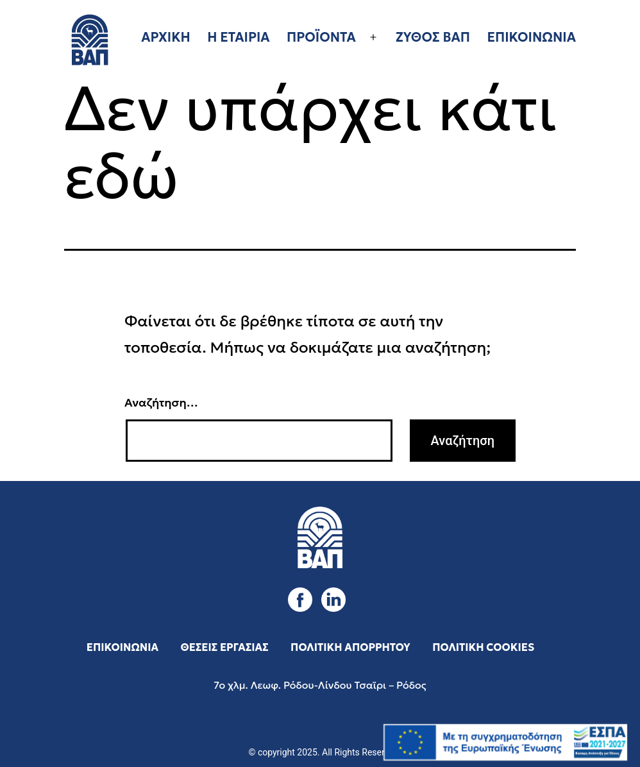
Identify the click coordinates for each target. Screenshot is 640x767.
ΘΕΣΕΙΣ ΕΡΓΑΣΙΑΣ (225, 647)
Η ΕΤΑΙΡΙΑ (238, 37)
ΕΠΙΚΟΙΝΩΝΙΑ (531, 37)
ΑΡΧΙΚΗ (165, 37)
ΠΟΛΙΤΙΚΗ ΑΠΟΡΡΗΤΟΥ (350, 647)
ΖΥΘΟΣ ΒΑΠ (433, 37)
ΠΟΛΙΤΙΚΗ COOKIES (483, 647)
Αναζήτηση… (161, 402)
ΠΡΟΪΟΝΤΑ (321, 37)
